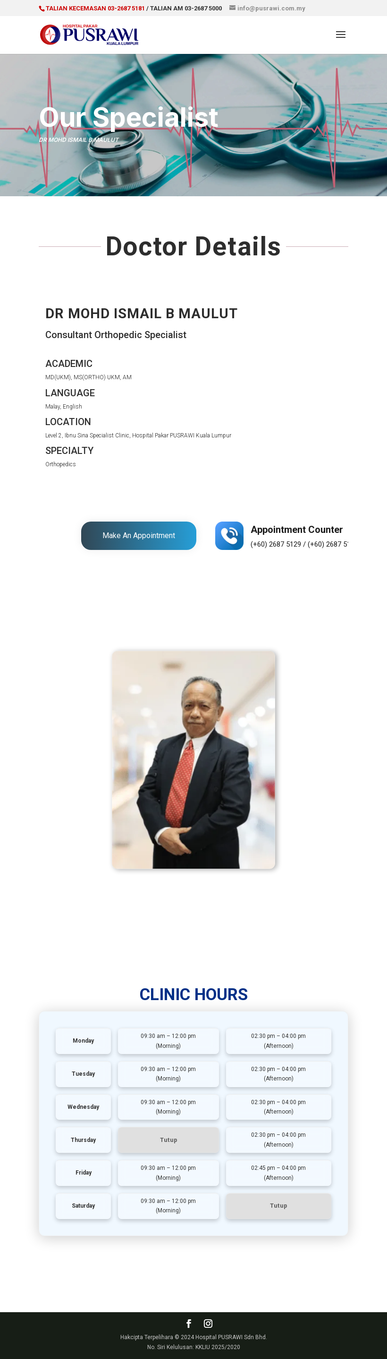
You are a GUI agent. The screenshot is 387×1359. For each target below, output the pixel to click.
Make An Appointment (138, 535)
